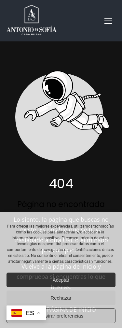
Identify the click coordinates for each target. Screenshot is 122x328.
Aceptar (61, 280)
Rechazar (60, 298)
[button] (108, 21)
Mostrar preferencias (61, 316)
